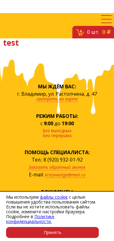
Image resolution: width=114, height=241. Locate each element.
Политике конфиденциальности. (30, 219)
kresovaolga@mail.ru (65, 175)
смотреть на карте (57, 99)
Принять (52, 232)
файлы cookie (54, 197)
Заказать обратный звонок (57, 167)
